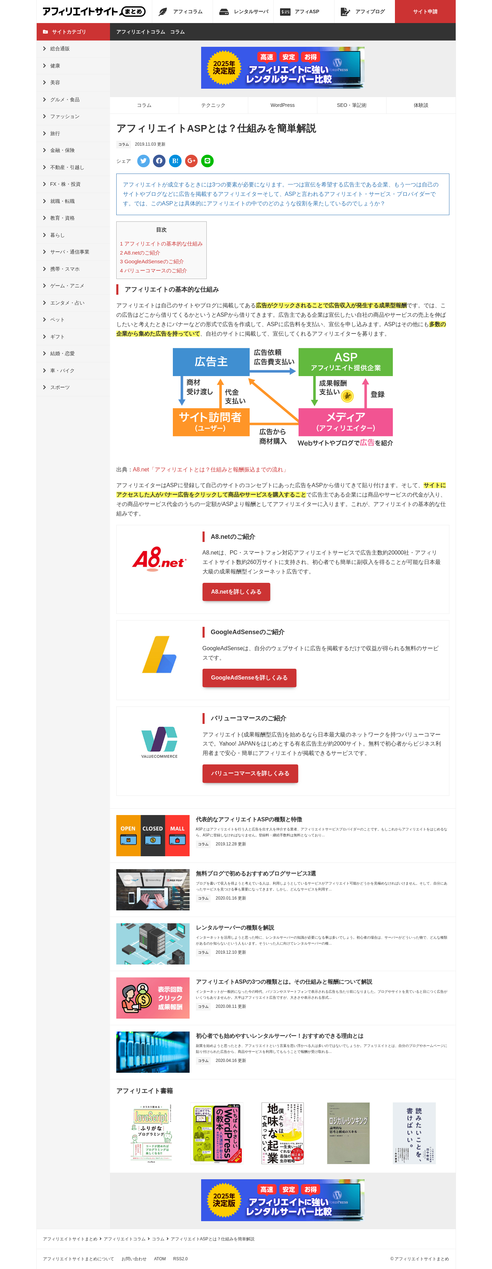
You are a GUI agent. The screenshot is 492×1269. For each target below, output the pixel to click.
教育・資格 (59, 218)
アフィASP (300, 12)
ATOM (160, 1258)
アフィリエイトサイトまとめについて (78, 1258)
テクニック (213, 105)
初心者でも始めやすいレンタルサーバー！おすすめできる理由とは (280, 1036)
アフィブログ (363, 12)
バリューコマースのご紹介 (154, 270)
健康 (51, 65)
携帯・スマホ (61, 269)
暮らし (54, 235)
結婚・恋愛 (59, 353)
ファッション (61, 116)
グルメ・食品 (61, 99)
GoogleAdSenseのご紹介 (152, 261)
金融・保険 (59, 150)
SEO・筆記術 (352, 105)
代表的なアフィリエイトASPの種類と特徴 (249, 819)
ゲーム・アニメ (64, 285)
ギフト (54, 336)
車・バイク (59, 370)
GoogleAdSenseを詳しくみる (249, 678)
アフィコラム (181, 12)
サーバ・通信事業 (66, 252)
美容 (51, 82)
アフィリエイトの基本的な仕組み (161, 244)
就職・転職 (59, 201)
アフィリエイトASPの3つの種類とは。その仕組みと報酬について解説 (284, 982)
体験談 (421, 105)
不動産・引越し (64, 167)
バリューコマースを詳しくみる (250, 773)
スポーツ (56, 387)
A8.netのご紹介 (140, 253)
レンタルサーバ (243, 12)
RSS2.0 (180, 1258)
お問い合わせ (134, 1258)
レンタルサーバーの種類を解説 (235, 928)
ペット (54, 319)
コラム (144, 105)
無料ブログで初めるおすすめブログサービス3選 (256, 873)
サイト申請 (425, 11)
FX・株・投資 (62, 184)
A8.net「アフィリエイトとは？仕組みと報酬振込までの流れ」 (211, 469)
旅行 (51, 133)
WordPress (283, 105)
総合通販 (56, 48)
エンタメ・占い (64, 303)
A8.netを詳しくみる (236, 592)
